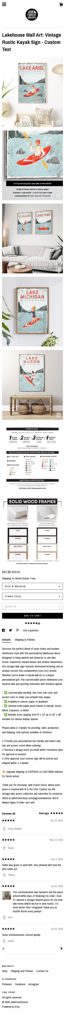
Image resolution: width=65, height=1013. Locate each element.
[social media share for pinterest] (18, 630)
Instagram (33, 984)
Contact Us (42, 971)
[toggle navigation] (4, 4)
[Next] (61, 949)
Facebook (20, 984)
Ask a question (30, 630)
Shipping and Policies (22, 971)
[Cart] (61, 5)
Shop (5, 971)
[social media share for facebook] (4, 630)
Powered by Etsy (11, 1007)
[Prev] (3, 949)
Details (6, 639)
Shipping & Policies (25, 639)
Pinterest (7, 984)
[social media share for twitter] (11, 630)
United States (22, 578)
